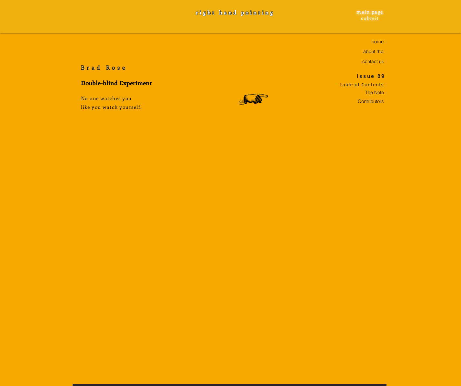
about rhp (373, 51)
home (378, 41)
